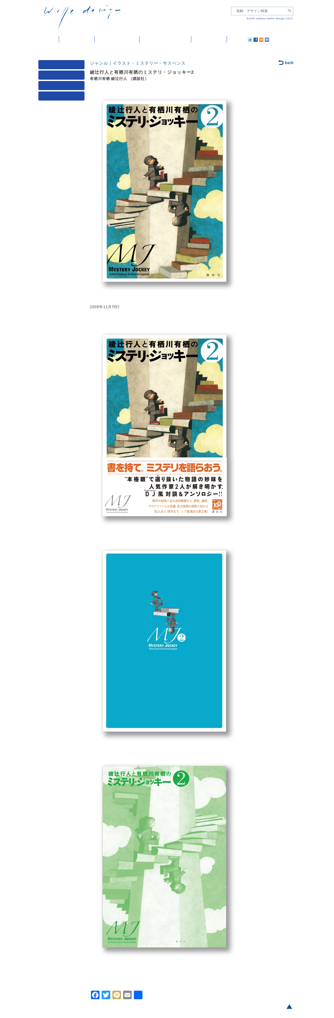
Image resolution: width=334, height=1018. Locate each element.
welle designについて (165, 39)
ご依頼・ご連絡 (209, 39)
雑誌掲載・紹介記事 (117, 39)
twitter (233, 39)
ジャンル (63, 76)
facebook (240, 39)
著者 (63, 86)
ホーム (48, 39)
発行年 (63, 97)
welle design (82, 18)
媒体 (63, 65)
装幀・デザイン (77, 39)
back (286, 63)
